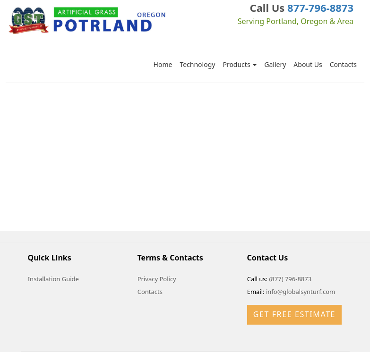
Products (240, 64)
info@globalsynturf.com (300, 291)
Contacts (343, 64)
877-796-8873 (320, 7)
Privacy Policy (157, 279)
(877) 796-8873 (290, 279)
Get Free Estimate (294, 314)
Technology (197, 64)
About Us (307, 64)
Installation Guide (53, 279)
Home (163, 64)
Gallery (275, 64)
